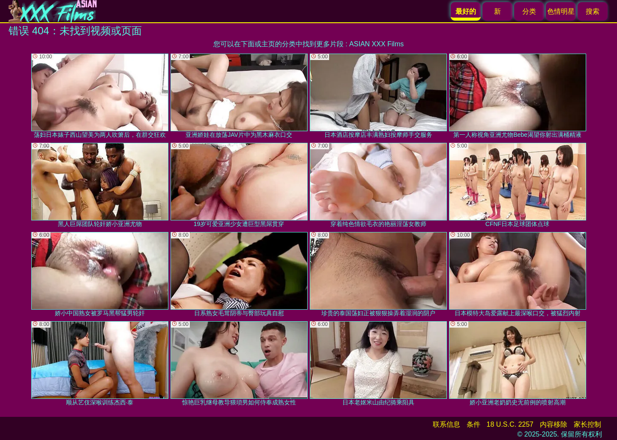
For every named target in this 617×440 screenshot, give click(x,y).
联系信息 (446, 424)
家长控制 (587, 424)
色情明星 (561, 11)
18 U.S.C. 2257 (510, 424)
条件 (473, 424)
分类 (529, 11)
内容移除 (553, 424)
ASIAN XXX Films (376, 44)
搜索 (592, 11)
